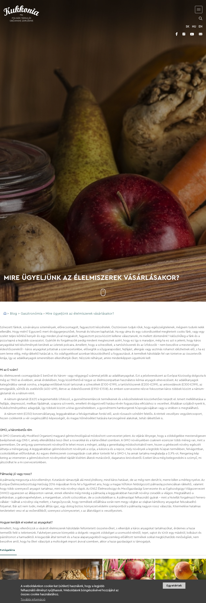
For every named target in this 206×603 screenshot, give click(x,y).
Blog (13, 313)
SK (187, 26)
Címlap (5, 313)
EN (200, 26)
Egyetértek (174, 587)
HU (194, 26)
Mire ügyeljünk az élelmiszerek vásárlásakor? (80, 313)
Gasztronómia (31, 313)
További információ (33, 601)
